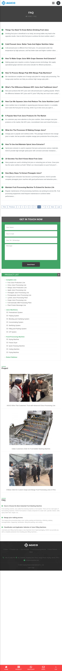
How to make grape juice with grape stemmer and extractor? (30, 58)
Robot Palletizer (11, 357)
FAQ (34, 16)
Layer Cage (31, 567)
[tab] (31, 312)
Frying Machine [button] (14, 352)
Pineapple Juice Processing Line (18, 292)
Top (56, 668)
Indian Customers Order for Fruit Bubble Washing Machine (31, 449)
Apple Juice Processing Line (17, 290)
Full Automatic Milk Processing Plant (19, 303)
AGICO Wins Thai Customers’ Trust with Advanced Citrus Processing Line (31, 405)
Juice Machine (24, 549)
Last (58, 207)
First (4, 207)
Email (43, 668)
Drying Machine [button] (14, 339)
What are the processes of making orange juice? (25, 130)
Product (18, 668)
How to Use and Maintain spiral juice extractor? (25, 144)
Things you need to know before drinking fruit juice (27, 30)
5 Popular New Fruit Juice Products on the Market (25, 116)
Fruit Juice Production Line (16, 282)
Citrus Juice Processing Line (17, 285)
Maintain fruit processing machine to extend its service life (29, 187)
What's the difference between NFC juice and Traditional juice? (31, 87)
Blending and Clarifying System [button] (19, 319)
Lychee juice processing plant (18, 298)
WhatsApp (31, 668)
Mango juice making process (12, 517)
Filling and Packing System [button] (17, 329)
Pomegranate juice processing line (19, 295)
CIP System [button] (13, 332)
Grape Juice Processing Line (17, 300)
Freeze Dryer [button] (13, 342)
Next (52, 207)
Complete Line (10, 280)
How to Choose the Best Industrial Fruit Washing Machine (22, 506)
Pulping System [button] (14, 316)
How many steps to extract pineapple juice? (23, 173)
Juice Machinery (11, 310)
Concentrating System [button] (16, 322)
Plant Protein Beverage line (17, 305)
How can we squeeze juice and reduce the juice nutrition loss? (32, 101)
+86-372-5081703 (10, 557)
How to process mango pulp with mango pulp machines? (28, 73)
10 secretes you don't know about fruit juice (23, 159)
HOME (29, 16)
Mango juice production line (17, 287)
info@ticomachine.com (32, 560)
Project (5, 368)
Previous (12, 207)
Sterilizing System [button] (14, 325)
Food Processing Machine (14, 337)
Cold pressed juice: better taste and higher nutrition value (29, 44)
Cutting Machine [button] (14, 349)
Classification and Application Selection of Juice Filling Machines (24, 527)
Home (5, 549)
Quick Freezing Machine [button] (17, 346)
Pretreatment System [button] (16, 312)
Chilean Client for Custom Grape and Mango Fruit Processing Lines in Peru (31, 490)
